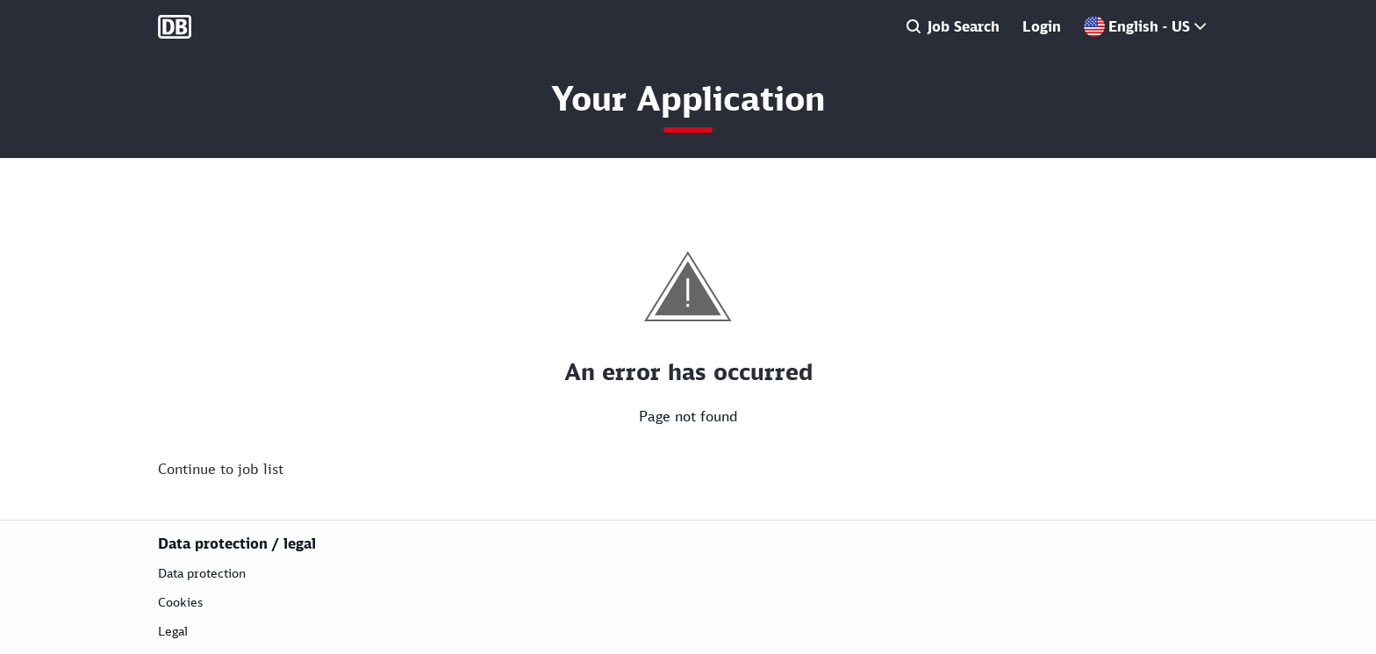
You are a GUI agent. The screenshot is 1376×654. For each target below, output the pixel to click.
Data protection (202, 572)
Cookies (180, 601)
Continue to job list (220, 469)
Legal (173, 630)
